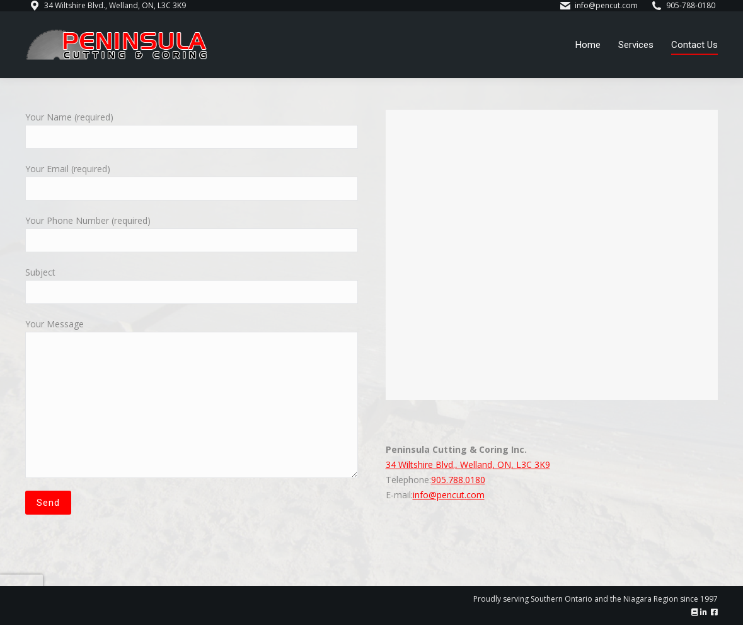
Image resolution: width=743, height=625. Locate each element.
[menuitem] (588, 45)
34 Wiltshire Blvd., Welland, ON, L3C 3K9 (468, 464)
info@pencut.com (449, 495)
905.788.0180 (458, 480)
